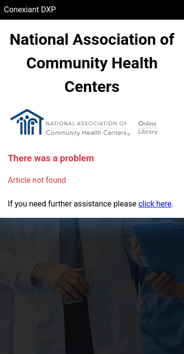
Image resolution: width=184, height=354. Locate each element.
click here (155, 203)
